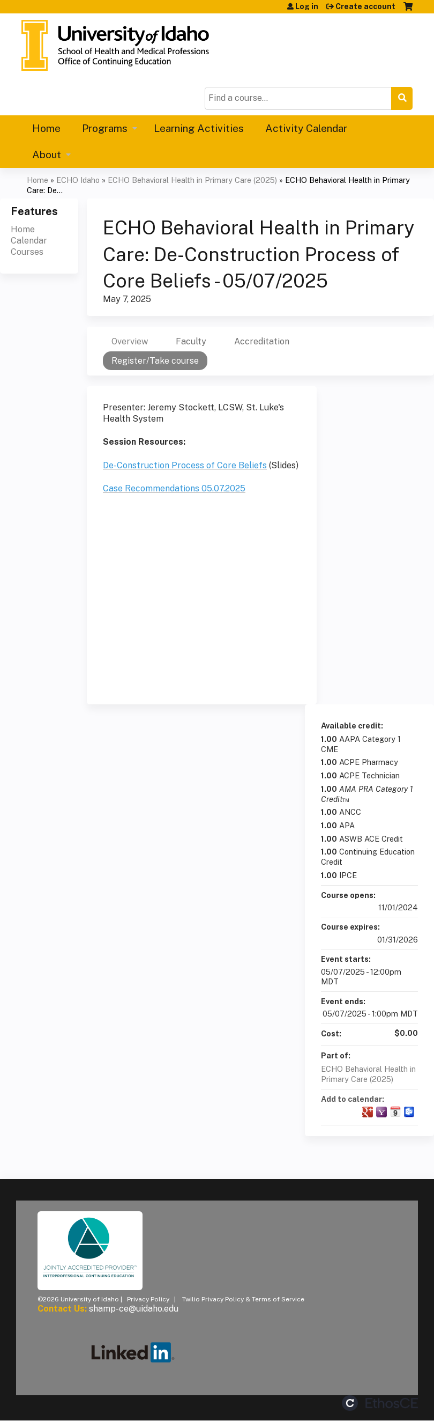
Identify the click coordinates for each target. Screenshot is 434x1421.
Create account (365, 6)
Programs (105, 128)
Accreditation (261, 341)
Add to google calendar (367, 1112)
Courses (27, 252)
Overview (129, 341)
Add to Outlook (409, 1112)
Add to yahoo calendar (381, 1112)
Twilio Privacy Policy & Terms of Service (243, 1299)
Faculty (191, 341)
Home (46, 128)
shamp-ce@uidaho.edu (133, 1309)
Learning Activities (199, 128)
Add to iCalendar (395, 1111)
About (46, 154)
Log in (306, 6)
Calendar (29, 240)
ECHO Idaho (78, 180)
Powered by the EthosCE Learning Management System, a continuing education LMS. (380, 1403)
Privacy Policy (148, 1299)
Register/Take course (155, 361)
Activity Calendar (306, 128)
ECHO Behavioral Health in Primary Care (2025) (192, 180)
